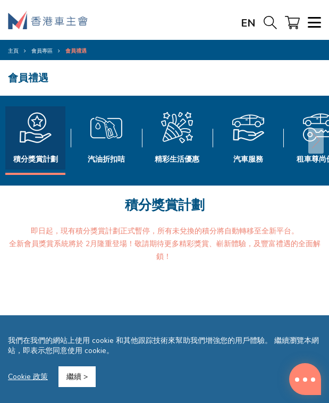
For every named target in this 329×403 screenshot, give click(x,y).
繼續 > (77, 377)
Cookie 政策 (28, 377)
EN (248, 23)
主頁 (13, 51)
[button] (316, 141)
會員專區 (42, 51)
